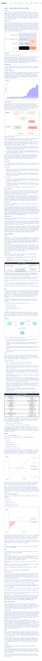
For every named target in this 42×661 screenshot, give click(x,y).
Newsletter (21, 3)
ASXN (3, 3)
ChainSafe (29, 598)
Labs (10, 3)
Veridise (32, 599)
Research (15, 3)
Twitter (27, 3)
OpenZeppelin (22, 598)
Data (6, 3)
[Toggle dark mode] (41, 3)
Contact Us (36, 3)
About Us (32, 3)
